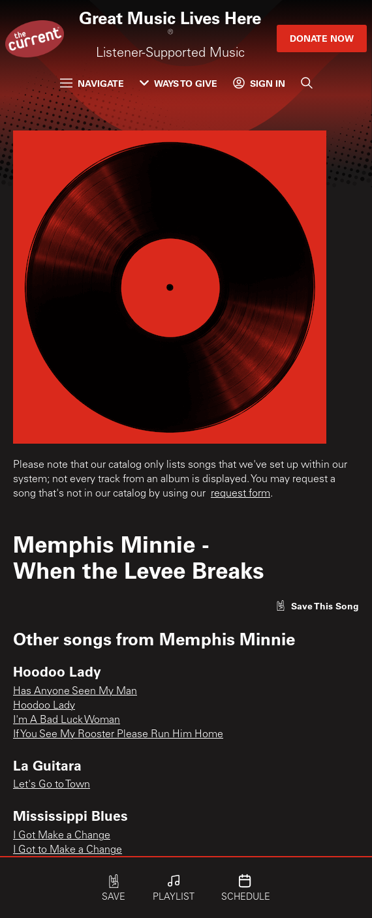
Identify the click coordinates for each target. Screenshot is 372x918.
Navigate (92, 83)
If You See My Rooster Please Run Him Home (118, 734)
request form (240, 494)
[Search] (307, 82)
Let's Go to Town (51, 785)
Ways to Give (178, 83)
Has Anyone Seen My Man (75, 691)
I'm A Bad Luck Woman (66, 720)
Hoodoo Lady (44, 706)
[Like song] (317, 606)
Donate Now (322, 38)
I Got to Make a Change (67, 850)
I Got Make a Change (61, 836)
